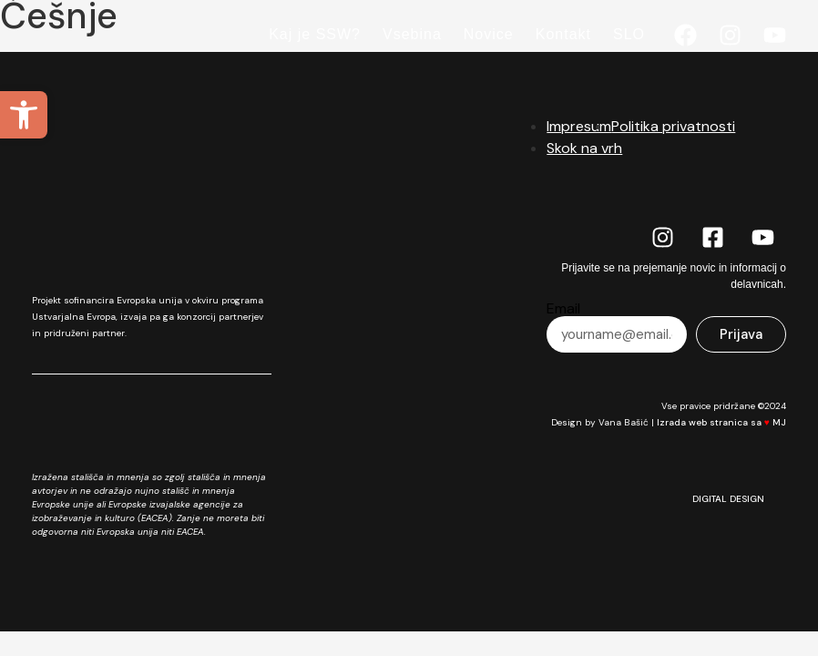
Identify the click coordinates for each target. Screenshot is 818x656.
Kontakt (563, 34)
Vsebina (412, 34)
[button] (23, 114)
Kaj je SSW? (315, 34)
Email (563, 309)
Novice (489, 34)
